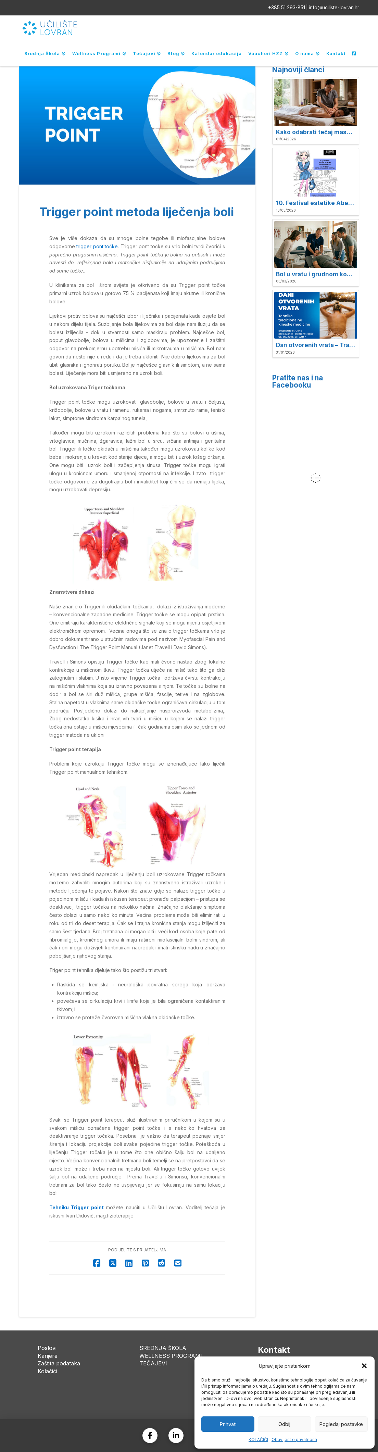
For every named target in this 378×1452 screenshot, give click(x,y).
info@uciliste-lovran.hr (334, 7)
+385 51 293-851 (286, 7)
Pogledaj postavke (341, 1424)
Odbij (284, 1424)
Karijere (48, 1355)
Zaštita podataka (59, 1363)
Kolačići (47, 1371)
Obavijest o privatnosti (294, 1439)
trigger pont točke (97, 246)
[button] (364, 1365)
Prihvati (228, 1424)
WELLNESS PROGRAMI (170, 1355)
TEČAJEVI (153, 1363)
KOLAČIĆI (258, 1439)
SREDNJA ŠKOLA (162, 1347)
